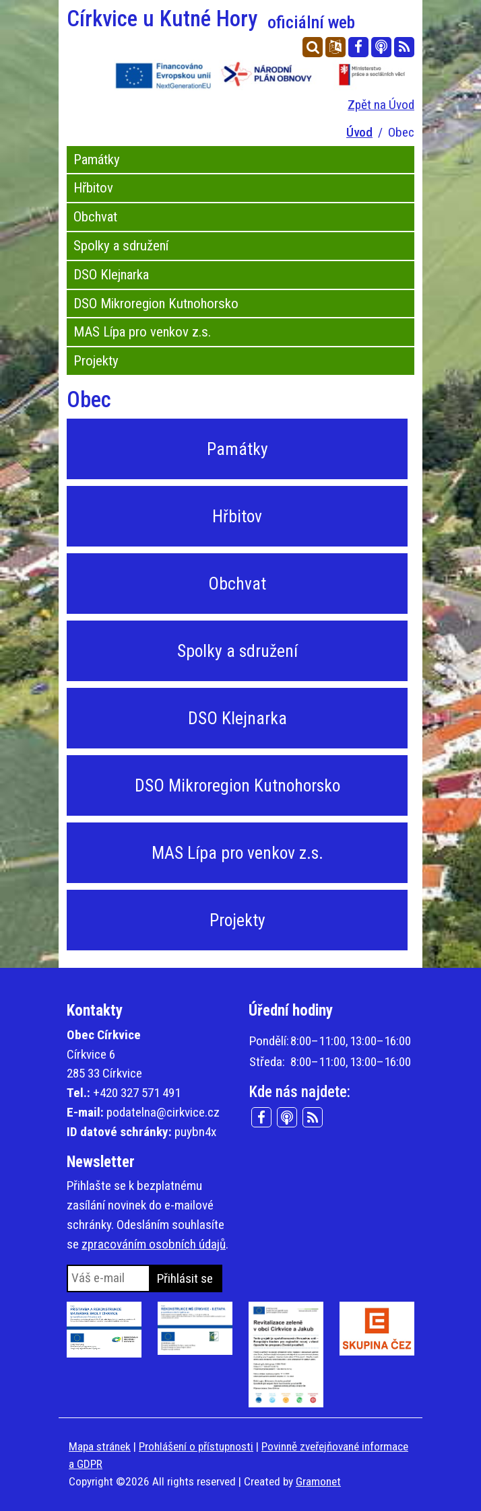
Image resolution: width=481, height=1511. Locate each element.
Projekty (96, 361)
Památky (96, 159)
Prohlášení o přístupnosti (196, 1446)
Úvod (359, 132)
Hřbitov (93, 188)
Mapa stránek (100, 1446)
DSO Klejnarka (111, 275)
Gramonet (318, 1481)
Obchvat (95, 217)
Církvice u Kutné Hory (211, 19)
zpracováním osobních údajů (154, 1244)
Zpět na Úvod (381, 104)
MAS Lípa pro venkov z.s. (142, 332)
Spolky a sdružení (120, 246)
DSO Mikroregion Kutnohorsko (155, 303)
